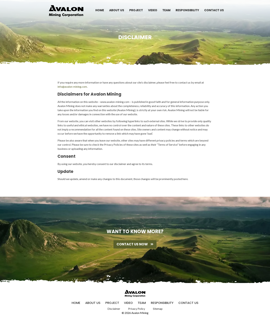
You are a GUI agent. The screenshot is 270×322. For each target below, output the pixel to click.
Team (166, 10)
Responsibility (187, 10)
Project (136, 10)
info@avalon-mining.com (72, 86)
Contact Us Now (135, 244)
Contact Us (214, 10)
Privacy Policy (136, 308)
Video (152, 10)
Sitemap (158, 308)
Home (99, 10)
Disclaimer (113, 308)
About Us (116, 10)
